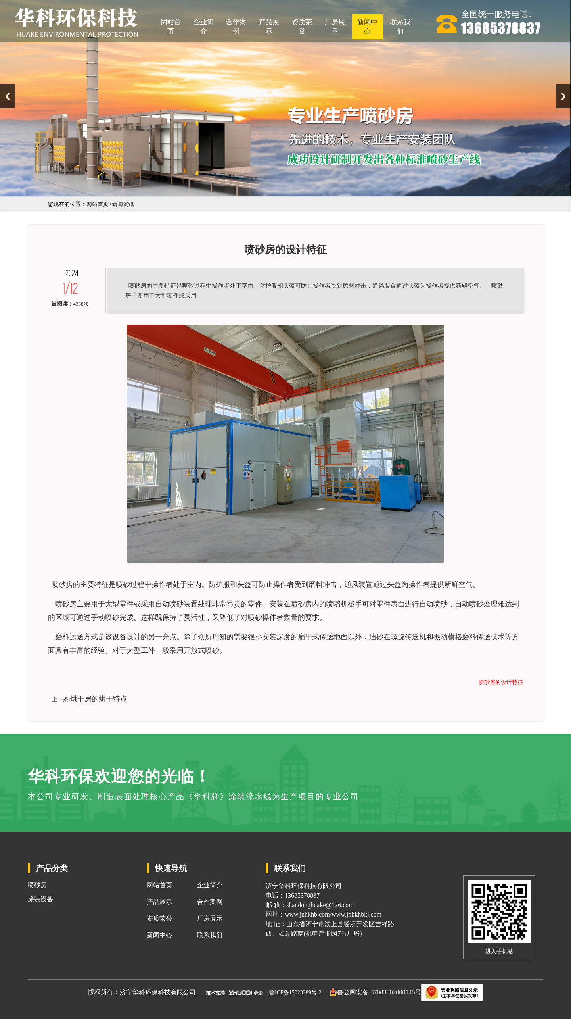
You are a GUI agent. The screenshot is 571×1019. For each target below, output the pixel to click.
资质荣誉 (302, 26)
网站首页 (171, 26)
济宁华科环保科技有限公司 (158, 992)
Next (563, 96)
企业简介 (204, 26)
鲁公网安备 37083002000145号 (379, 992)
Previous (7, 96)
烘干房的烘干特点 (98, 699)
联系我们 (400, 26)
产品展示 (269, 26)
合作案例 (236, 26)
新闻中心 (367, 26)
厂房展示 (335, 26)
